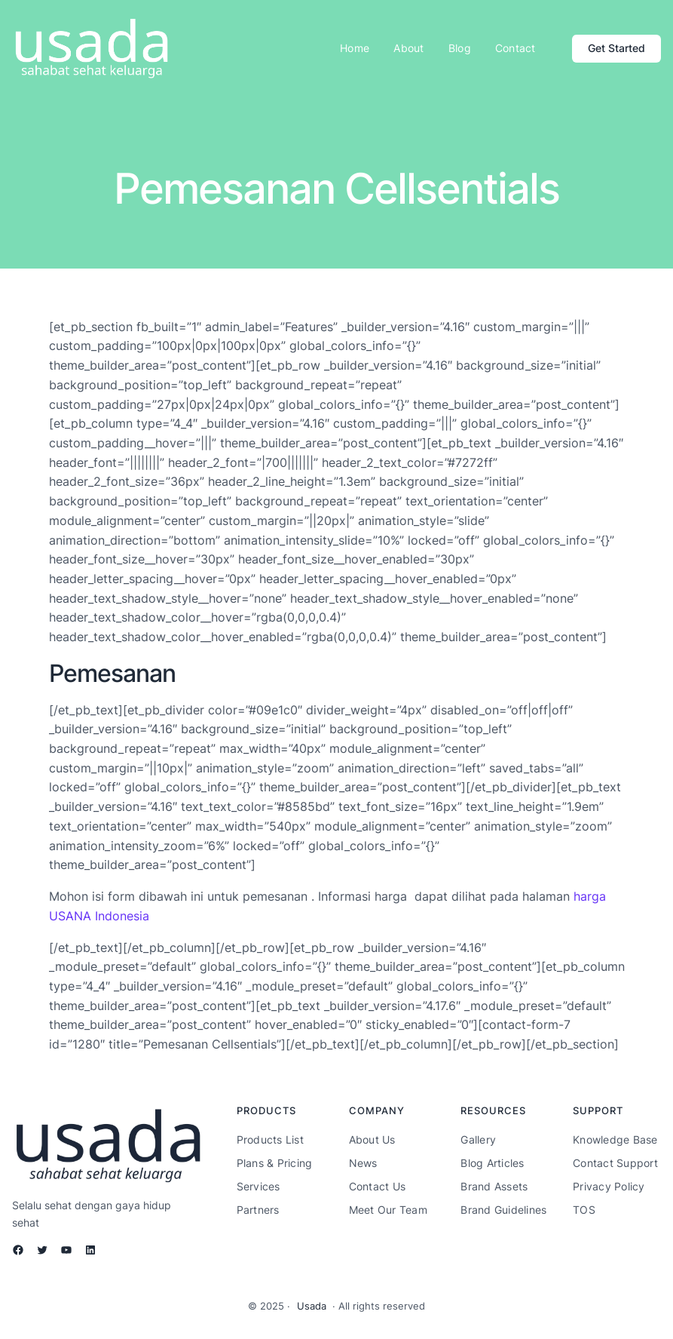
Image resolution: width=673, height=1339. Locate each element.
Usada (311, 1306)
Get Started (616, 47)
